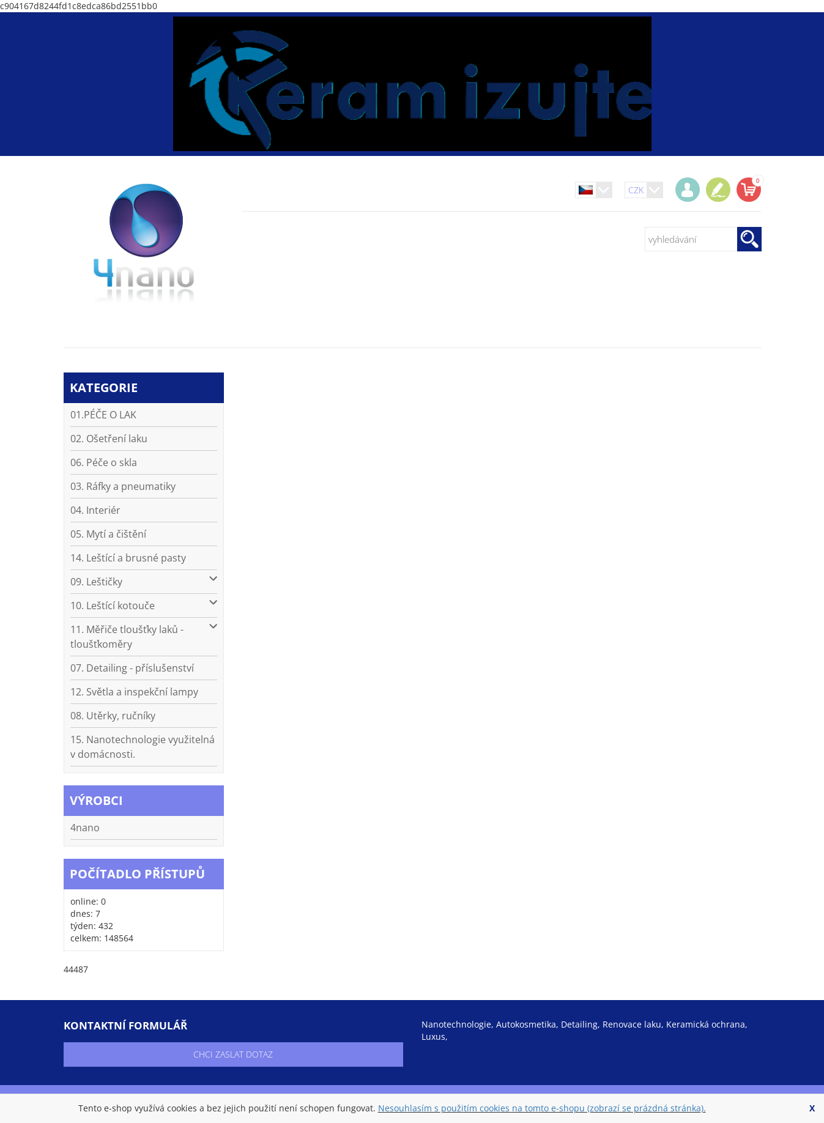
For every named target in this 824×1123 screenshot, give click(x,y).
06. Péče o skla (103, 462)
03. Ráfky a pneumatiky (123, 486)
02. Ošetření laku (108, 438)
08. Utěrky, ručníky (112, 715)
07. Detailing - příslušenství (132, 668)
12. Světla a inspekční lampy (134, 692)
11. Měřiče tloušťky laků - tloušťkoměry (144, 636)
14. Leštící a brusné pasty (128, 558)
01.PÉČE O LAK (103, 414)
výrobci (96, 800)
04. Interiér (95, 510)
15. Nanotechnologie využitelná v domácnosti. (142, 747)
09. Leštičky (144, 581)
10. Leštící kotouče (144, 605)
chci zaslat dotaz (233, 1054)
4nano (85, 827)
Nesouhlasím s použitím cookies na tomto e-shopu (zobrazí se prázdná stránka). (542, 1108)
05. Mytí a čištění (108, 534)
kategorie (104, 387)
